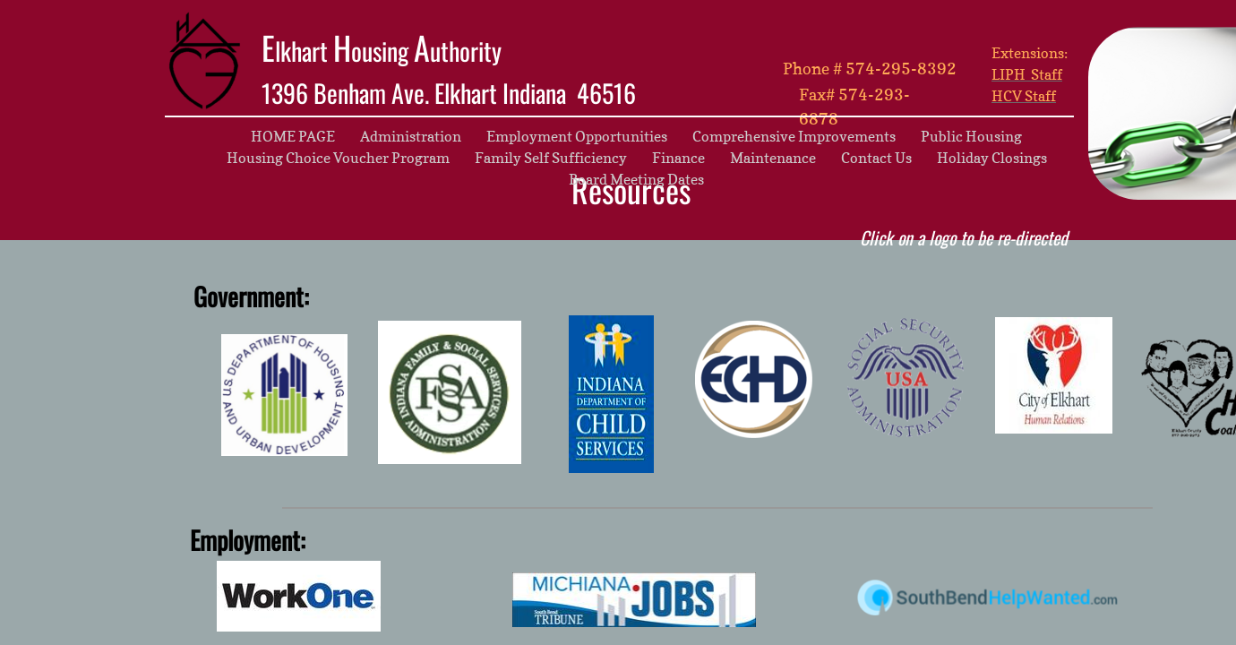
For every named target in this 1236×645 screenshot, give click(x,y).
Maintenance (773, 158)
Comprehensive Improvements (794, 136)
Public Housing (971, 136)
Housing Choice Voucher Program (338, 158)
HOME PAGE (293, 136)
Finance (678, 158)
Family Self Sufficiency (551, 158)
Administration (410, 136)
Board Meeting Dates (636, 179)
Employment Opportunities (576, 136)
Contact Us (876, 158)
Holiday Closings (992, 158)
